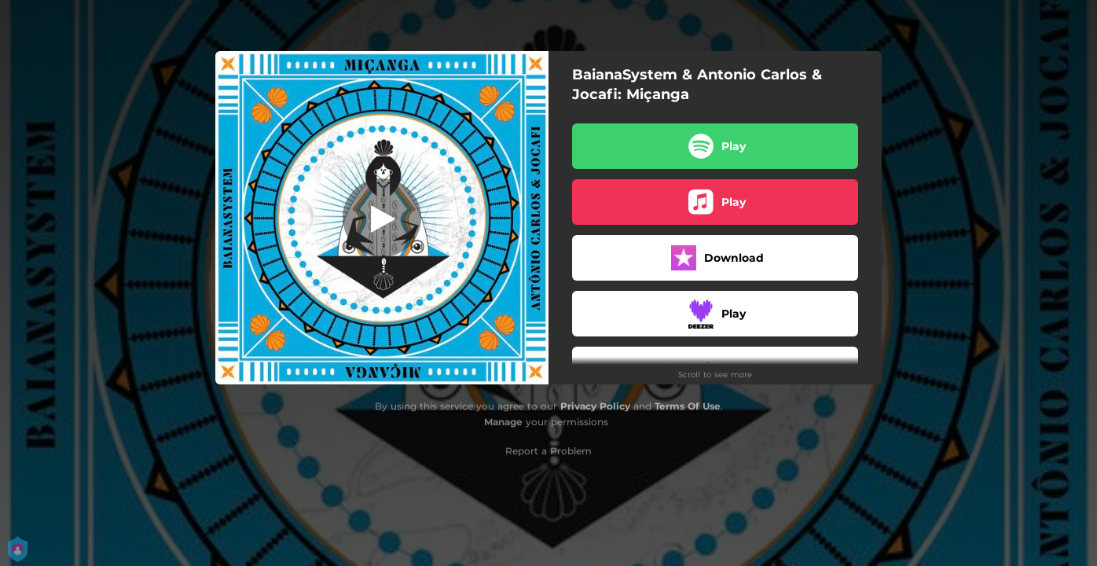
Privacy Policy (595, 406)
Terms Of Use (688, 406)
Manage (503, 422)
